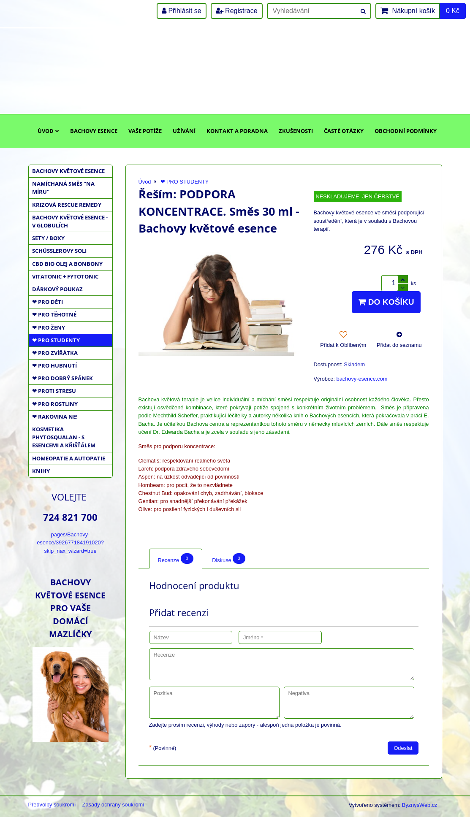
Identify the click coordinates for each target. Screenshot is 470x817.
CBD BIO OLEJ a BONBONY (67, 264)
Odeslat (403, 748)
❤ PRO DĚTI (47, 302)
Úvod (48, 131)
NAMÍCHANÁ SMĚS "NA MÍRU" (63, 187)
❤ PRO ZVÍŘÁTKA (55, 353)
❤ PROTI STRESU (54, 391)
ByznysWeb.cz (419, 805)
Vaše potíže (145, 131)
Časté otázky (344, 131)
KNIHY (41, 471)
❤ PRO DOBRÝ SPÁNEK (62, 378)
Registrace (237, 10)
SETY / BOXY (48, 238)
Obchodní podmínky (406, 131)
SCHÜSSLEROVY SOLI (59, 250)
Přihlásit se (181, 10)
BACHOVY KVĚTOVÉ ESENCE (68, 171)
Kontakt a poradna (237, 131)
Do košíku (386, 302)
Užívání (184, 131)
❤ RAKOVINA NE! (55, 416)
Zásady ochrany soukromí (113, 804)
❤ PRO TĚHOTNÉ (54, 314)
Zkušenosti (296, 131)
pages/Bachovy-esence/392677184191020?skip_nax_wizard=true (70, 542)
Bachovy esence (93, 131)
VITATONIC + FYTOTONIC (65, 276)
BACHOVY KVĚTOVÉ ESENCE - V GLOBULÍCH (70, 221)
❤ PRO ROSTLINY (55, 404)
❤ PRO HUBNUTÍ (54, 365)
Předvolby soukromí (52, 804)
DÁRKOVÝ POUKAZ (57, 289)
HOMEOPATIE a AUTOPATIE (68, 458)
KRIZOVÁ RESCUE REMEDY (66, 204)
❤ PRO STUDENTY (56, 340)
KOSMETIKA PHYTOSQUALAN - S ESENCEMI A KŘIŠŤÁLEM (63, 437)
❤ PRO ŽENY (48, 327)
